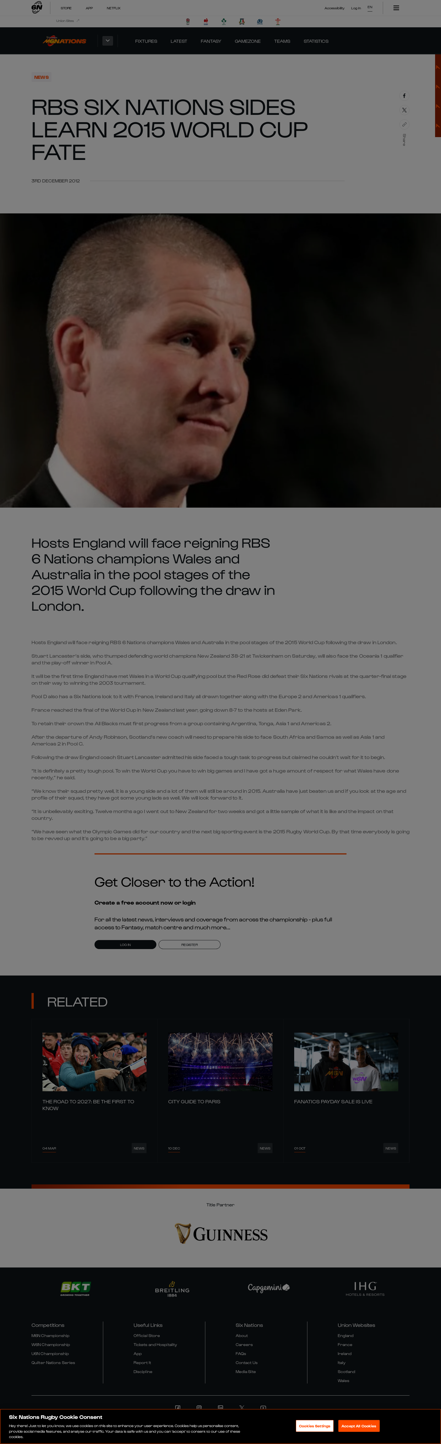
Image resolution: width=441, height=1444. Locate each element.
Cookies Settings (314, 1426)
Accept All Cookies (358, 1426)
